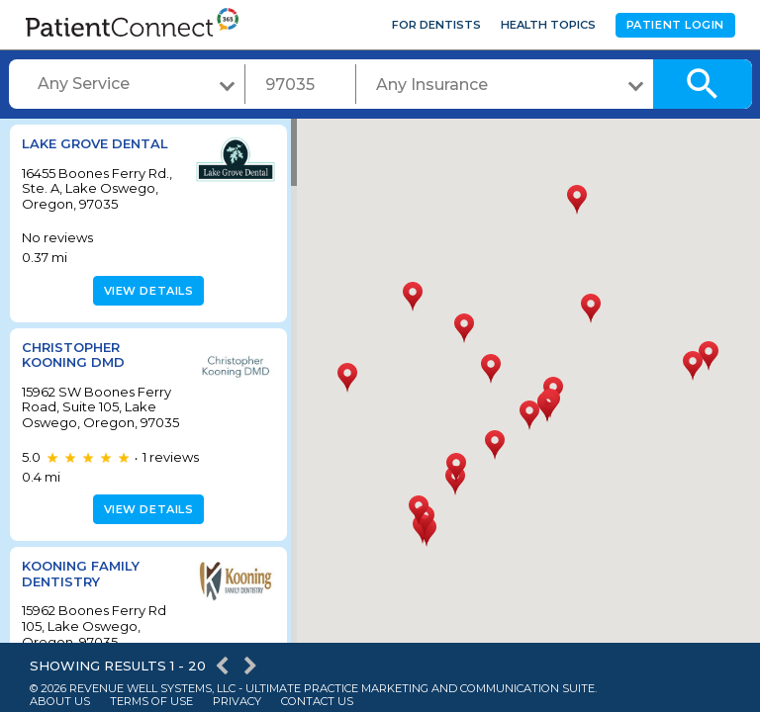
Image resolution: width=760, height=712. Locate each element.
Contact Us (317, 701)
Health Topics (548, 25)
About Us (60, 701)
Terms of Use (151, 701)
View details (146, 291)
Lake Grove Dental (95, 143)
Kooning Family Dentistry (81, 589)
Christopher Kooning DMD (73, 355)
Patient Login (675, 25)
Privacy (237, 701)
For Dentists (436, 25)
